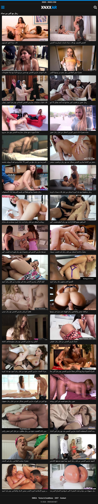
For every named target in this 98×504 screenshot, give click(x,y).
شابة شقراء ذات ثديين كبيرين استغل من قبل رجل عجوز (69, 132)
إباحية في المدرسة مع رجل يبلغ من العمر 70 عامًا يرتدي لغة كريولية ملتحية (25, 162)
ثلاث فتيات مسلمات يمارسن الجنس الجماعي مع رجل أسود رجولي (24, 102)
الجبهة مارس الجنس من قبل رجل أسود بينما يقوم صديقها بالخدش (72, 461)
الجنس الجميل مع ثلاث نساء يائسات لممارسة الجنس (68, 43)
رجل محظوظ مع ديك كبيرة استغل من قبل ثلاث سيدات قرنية (71, 192)
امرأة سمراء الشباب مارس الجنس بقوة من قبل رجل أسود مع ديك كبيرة (25, 371)
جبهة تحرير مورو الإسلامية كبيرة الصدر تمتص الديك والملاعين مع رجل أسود (25, 491)
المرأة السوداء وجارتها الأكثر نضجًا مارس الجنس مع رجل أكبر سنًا (72, 371)
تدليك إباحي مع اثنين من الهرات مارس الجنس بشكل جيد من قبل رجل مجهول (25, 401)
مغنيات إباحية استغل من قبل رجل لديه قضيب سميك (68, 252)
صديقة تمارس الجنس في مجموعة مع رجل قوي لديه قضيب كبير (24, 252)
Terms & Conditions (45, 498)
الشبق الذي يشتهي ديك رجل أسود (61, 282)
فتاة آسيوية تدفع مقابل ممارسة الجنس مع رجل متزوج (20, 132)
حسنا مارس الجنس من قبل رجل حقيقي (63, 341)
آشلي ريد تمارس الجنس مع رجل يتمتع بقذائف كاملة (19, 341)
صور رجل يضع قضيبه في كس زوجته (62, 401)
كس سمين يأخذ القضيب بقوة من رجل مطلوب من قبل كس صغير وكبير (25, 431)
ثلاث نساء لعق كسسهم (9, 43)
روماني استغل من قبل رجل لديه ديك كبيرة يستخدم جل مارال (23, 222)
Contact (63, 498)
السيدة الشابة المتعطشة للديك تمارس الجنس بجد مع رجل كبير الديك (73, 431)
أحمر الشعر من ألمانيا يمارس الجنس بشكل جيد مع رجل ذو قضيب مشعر (73, 162)
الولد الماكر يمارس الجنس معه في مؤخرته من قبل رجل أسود (23, 282)
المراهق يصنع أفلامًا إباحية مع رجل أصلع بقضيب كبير (68, 222)
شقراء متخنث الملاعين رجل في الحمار (15, 461)
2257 (56, 498)
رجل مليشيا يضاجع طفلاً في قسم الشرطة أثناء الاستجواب (21, 192)
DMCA (34, 498)
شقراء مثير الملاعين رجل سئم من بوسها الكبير (66, 72)
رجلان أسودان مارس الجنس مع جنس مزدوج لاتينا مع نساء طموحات (25, 72)
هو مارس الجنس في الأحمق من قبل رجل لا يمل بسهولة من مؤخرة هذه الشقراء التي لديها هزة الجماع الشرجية (73, 491)
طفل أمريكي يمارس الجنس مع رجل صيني (16, 311)
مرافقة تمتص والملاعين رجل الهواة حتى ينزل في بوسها (69, 311)
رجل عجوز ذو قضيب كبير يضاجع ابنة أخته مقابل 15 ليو (68, 102)
